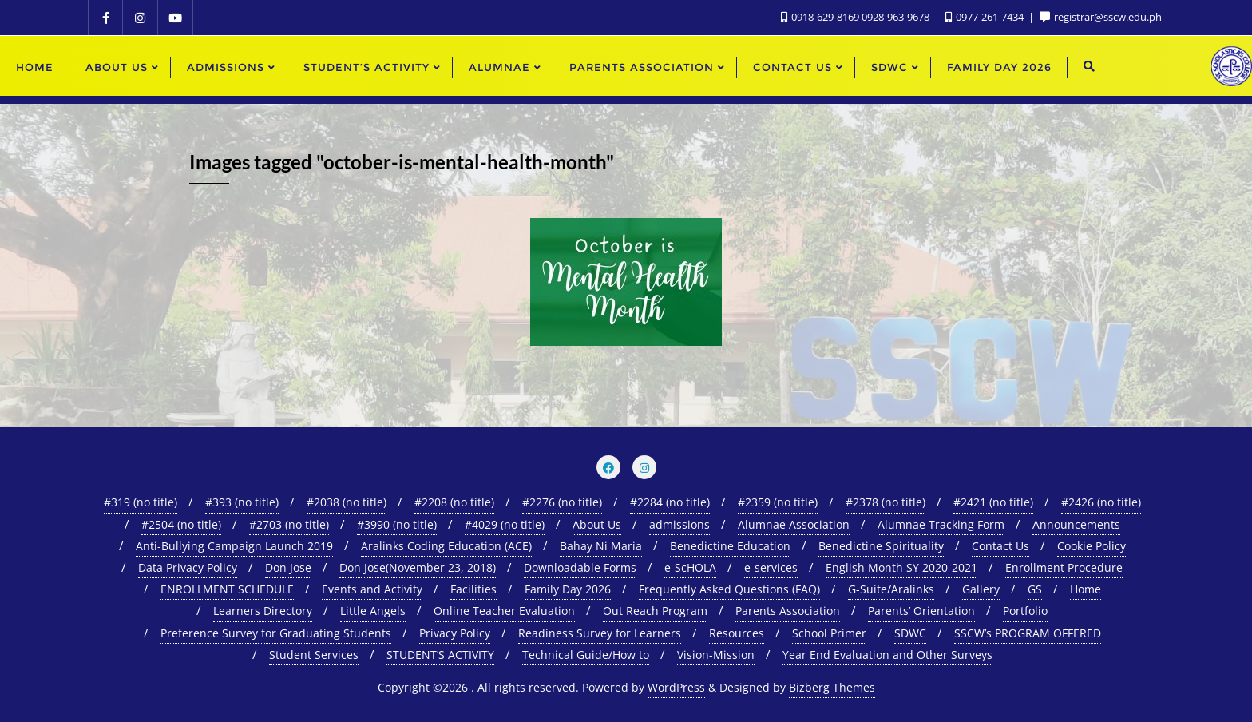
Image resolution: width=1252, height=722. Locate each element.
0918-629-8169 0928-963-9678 (856, 17)
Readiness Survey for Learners (599, 633)
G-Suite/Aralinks (891, 589)
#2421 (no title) (993, 502)
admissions (679, 524)
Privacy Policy (454, 633)
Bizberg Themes (832, 687)
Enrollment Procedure (1064, 567)
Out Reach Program (655, 610)
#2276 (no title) (562, 502)
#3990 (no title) (397, 524)
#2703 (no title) (289, 524)
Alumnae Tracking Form (941, 524)
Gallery (981, 589)
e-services (771, 567)
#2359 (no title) (778, 502)
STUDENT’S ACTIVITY (440, 654)
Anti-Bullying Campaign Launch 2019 (234, 545)
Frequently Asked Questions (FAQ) (729, 589)
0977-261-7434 (985, 17)
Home (1085, 589)
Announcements (1076, 524)
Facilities (473, 589)
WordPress (676, 687)
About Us (597, 524)
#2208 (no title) (454, 502)
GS (1035, 589)
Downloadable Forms (580, 567)
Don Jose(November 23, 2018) (417, 567)
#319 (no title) (140, 502)
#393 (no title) (242, 502)
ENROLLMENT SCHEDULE (227, 589)
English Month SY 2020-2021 (901, 567)
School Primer (829, 633)
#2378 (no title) (885, 502)
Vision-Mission (716, 654)
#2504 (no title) (181, 524)
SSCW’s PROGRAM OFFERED (1027, 633)
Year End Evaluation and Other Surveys (887, 654)
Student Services (314, 654)
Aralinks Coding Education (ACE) (446, 545)
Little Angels (373, 610)
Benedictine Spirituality (881, 545)
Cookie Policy (1091, 545)
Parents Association (787, 610)
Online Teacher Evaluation (504, 610)
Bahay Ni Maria (601, 545)
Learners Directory (262, 610)
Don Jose (288, 567)
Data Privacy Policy (187, 567)
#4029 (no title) (505, 524)
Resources (736, 633)
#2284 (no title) (670, 502)
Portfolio (1025, 610)
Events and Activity (372, 589)
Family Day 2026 (568, 589)
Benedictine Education (730, 545)
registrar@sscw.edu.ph (1101, 17)
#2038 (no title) (346, 502)
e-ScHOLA (690, 567)
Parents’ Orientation (921, 610)
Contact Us (1000, 545)
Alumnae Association (794, 524)
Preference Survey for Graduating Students (275, 633)
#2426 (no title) (1101, 502)
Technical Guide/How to (585, 654)
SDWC (910, 633)
